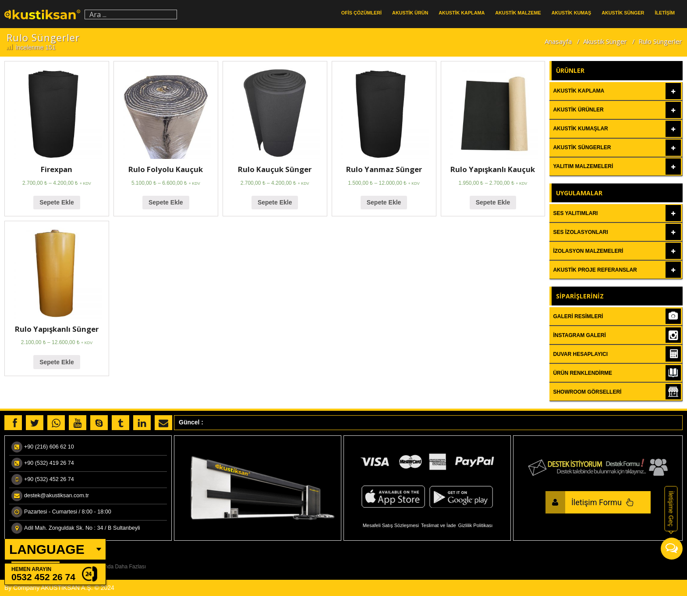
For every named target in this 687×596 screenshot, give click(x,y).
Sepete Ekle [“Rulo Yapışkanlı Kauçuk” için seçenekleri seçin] (493, 202)
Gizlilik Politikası (475, 525)
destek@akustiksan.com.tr (56, 495)
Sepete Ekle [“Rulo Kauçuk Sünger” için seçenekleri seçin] (275, 202)
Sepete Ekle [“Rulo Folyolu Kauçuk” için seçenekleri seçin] (166, 202)
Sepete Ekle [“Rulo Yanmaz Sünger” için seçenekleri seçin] (384, 202)
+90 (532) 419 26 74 (49, 463)
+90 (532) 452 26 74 (49, 479)
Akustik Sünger (605, 41)
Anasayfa (558, 41)
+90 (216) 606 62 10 (49, 447)
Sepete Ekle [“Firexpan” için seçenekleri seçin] (56, 202)
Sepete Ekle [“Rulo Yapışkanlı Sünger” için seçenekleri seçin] (56, 362)
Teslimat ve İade (438, 525)
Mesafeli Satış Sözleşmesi (391, 525)
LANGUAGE (47, 549)
